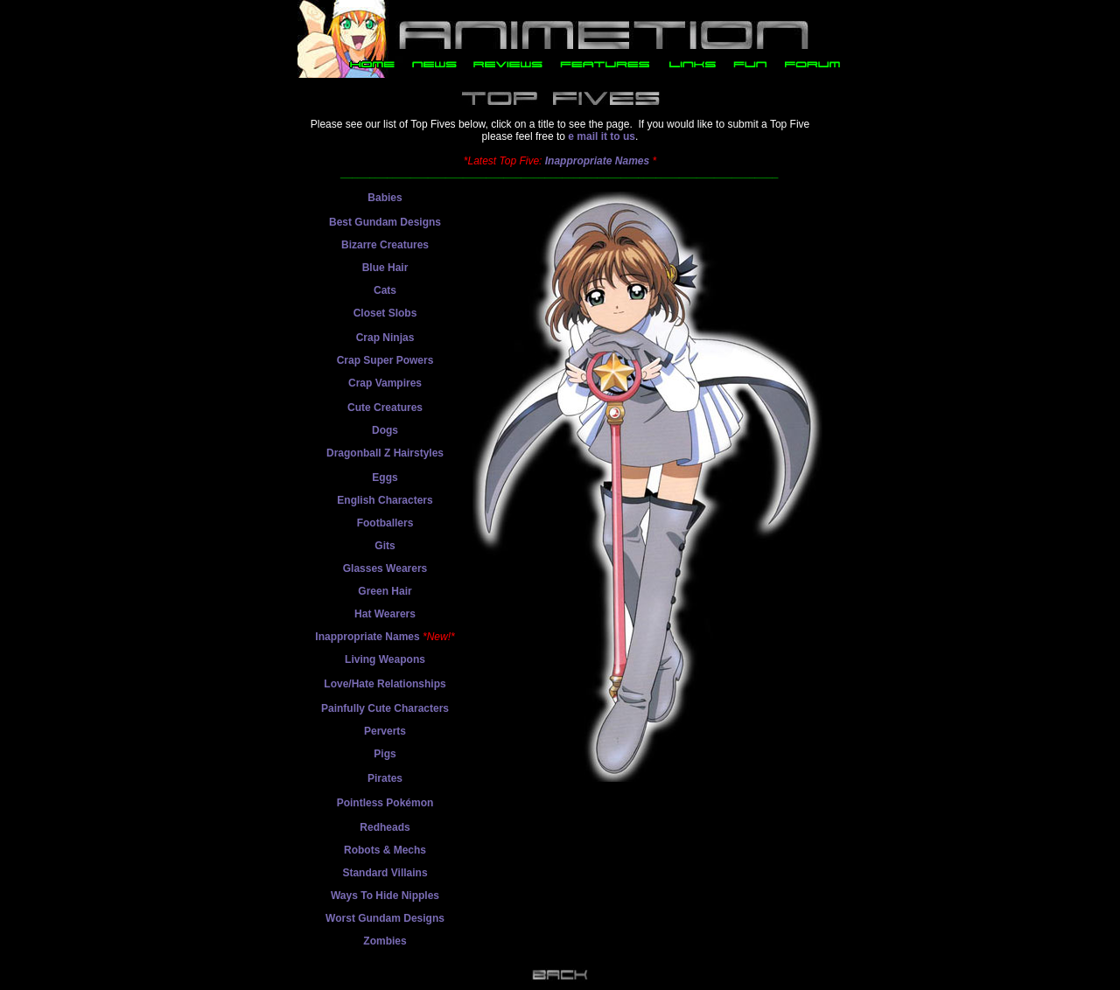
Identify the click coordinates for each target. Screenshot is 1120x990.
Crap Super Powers (385, 360)
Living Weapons (385, 659)
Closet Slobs (385, 313)
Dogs (385, 430)
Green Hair (384, 591)
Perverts (385, 731)
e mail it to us (601, 136)
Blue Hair (385, 267)
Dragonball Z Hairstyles (385, 453)
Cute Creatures (385, 407)
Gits (384, 546)
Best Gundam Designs (385, 222)
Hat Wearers (385, 614)
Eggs (384, 477)
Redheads (385, 827)
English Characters (384, 500)
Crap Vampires (385, 383)
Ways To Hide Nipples (385, 895)
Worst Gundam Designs (385, 918)
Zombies (384, 941)
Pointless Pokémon (385, 803)
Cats (385, 290)
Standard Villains (384, 873)
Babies (385, 198)
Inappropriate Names (597, 161)
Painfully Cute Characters (385, 708)
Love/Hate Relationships (384, 684)
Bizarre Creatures (385, 245)
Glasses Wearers (385, 568)
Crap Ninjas (385, 337)
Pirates (385, 778)
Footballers (385, 523)
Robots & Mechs (385, 850)
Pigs (385, 754)
